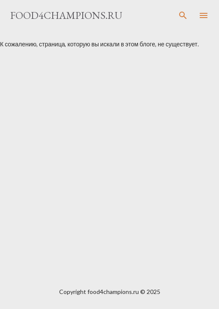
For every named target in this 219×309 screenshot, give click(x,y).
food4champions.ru (66, 15)
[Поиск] (183, 15)
